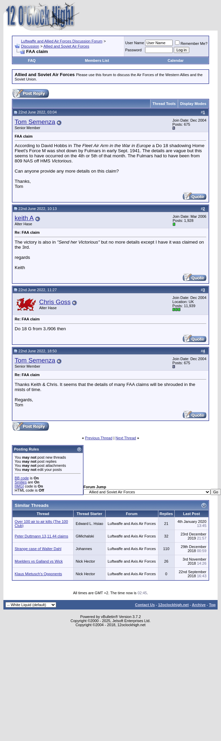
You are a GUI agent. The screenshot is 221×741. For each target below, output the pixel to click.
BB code (22, 478)
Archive (199, 605)
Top (212, 605)
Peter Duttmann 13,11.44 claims (41, 536)
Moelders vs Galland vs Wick (39, 561)
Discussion (30, 46)
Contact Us (145, 605)
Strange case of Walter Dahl (38, 549)
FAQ (32, 60)
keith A (24, 218)
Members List (97, 60)
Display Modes (193, 104)
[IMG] (19, 486)
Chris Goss (54, 301)
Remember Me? (191, 43)
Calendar (176, 60)
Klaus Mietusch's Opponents (38, 574)
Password (133, 50)
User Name (134, 43)
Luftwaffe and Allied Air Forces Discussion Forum (61, 41)
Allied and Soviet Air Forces (66, 46)
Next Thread (125, 438)
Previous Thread (99, 438)
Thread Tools (164, 104)
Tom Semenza (35, 121)
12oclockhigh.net (173, 605)
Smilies (21, 482)
